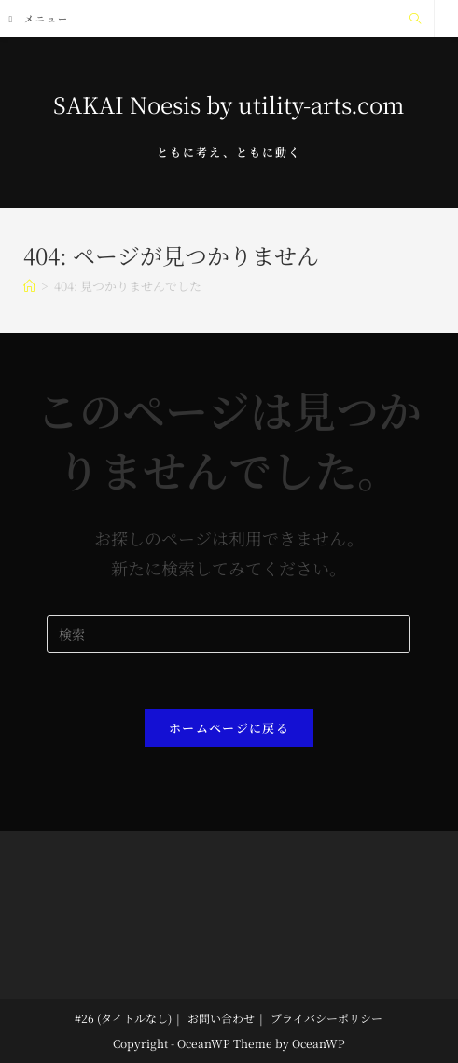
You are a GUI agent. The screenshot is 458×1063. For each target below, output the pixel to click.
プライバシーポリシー (326, 1018)
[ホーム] (29, 286)
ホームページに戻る (229, 728)
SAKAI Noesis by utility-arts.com (228, 104)
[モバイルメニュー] (39, 18)
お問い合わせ (221, 1018)
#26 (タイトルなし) (123, 1018)
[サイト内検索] (415, 18)
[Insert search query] (228, 634)
